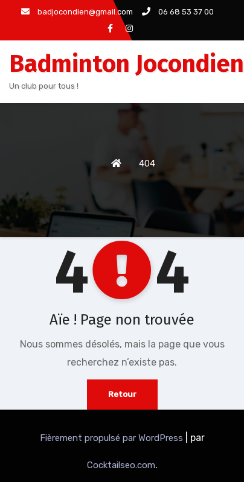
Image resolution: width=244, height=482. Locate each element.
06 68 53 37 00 (178, 11)
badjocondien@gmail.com (77, 11)
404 (147, 163)
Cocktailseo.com (121, 465)
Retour (122, 394)
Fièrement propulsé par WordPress (112, 438)
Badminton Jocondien (126, 63)
